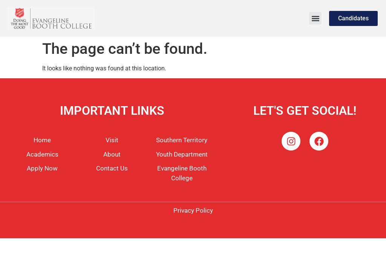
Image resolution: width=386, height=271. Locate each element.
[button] (315, 18)
